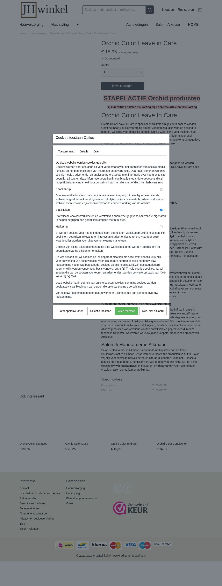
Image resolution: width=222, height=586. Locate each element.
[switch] (161, 197)
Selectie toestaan (100, 318)
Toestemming (66, 159)
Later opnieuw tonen (71, 318)
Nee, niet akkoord (153, 318)
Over (96, 159)
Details (84, 159)
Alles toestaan (126, 318)
